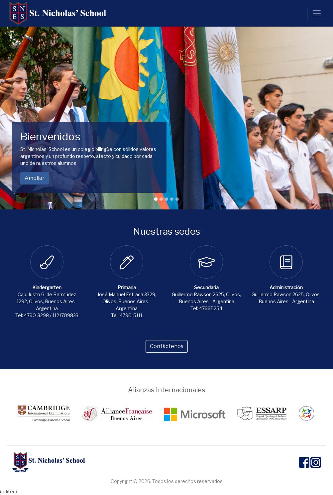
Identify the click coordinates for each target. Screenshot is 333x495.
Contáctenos (166, 346)
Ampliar (35, 178)
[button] (20, 114)
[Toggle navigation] (316, 13)
